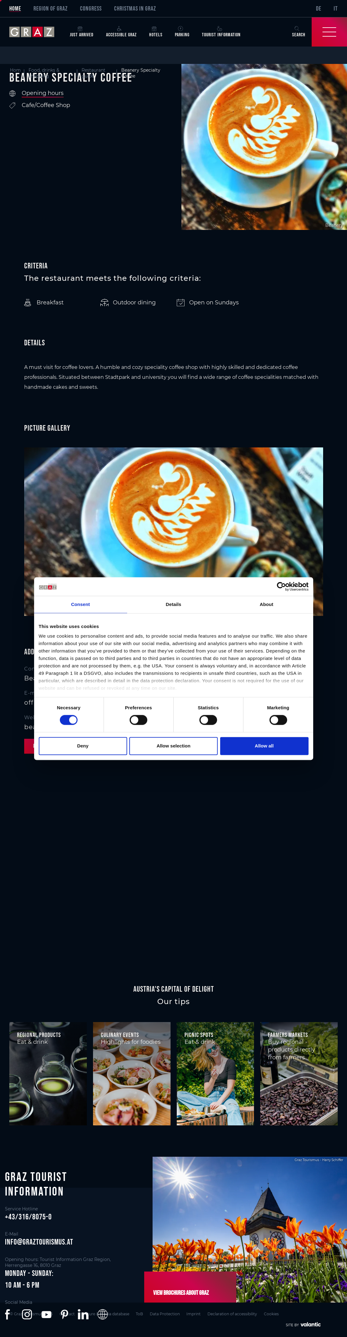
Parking (182, 31)
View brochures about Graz (180, 1292)
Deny (83, 745)
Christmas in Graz (135, 8)
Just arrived (82, 31)
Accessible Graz (121, 31)
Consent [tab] (80, 604)
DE (318, 8)
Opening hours (43, 93)
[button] (8, 1314)
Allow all (264, 745)
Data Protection (167, 1313)
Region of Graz (50, 8)
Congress (91, 8)
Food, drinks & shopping (44, 73)
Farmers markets (288, 1034)
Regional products (39, 1034)
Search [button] (298, 31)
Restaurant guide (93, 73)
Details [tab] (173, 604)
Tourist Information (221, 31)
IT (336, 8)
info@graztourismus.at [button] (39, 1241)
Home (15, 8)
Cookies (275, 1313)
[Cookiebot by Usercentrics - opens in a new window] (281, 586)
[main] (173, 500)
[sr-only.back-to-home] (36, 32)
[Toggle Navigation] (329, 32)
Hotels (155, 31)
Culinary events (120, 1034)
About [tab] (267, 604)
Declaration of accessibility (236, 1313)
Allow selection (173, 745)
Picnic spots (199, 1034)
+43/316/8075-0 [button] (28, 1216)
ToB (141, 1313)
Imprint (196, 1313)
